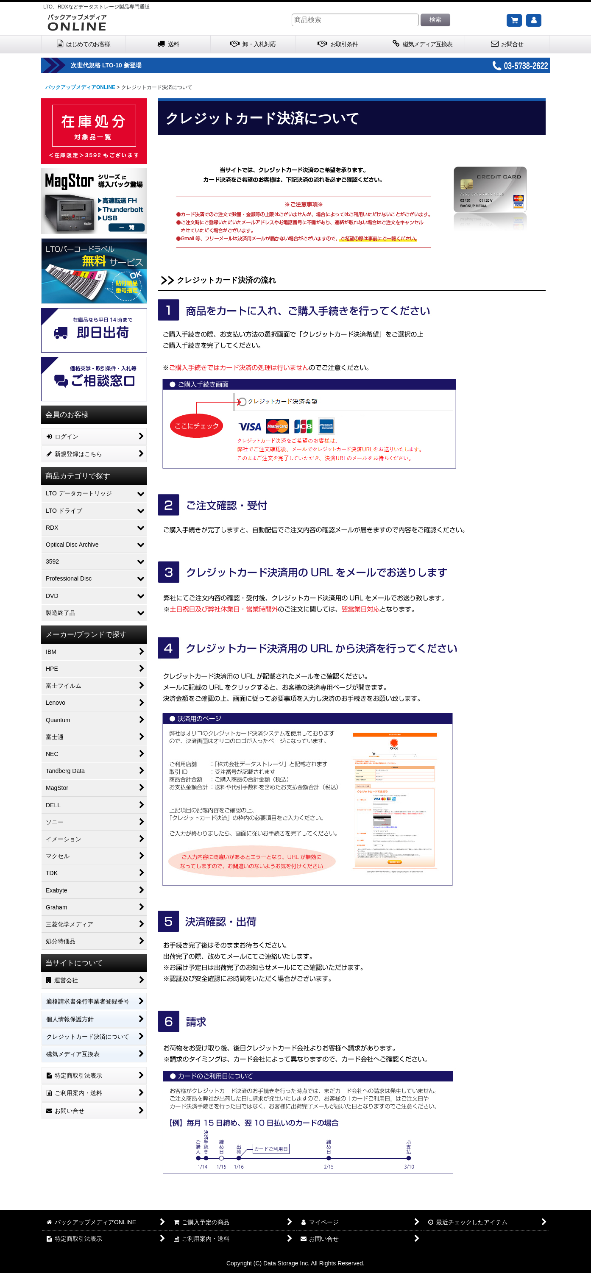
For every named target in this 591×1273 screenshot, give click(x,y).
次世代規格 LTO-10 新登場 (133, 65)
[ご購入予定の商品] (514, 20)
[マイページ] (533, 20)
